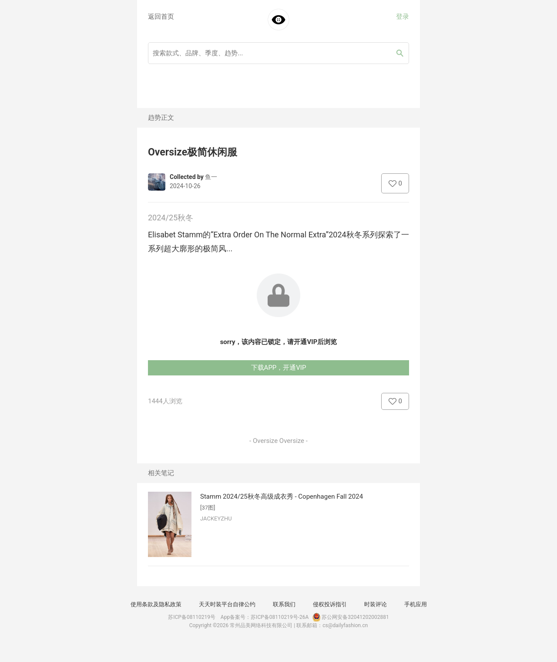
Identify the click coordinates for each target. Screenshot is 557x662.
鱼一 (211, 176)
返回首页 (161, 16)
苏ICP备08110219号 (191, 617)
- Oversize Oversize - (278, 441)
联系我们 (284, 604)
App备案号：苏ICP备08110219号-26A (265, 617)
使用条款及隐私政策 (156, 604)
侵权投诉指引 (330, 604)
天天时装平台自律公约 (227, 604)
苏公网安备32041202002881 (350, 617)
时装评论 (375, 604)
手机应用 (415, 604)
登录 (402, 16)
